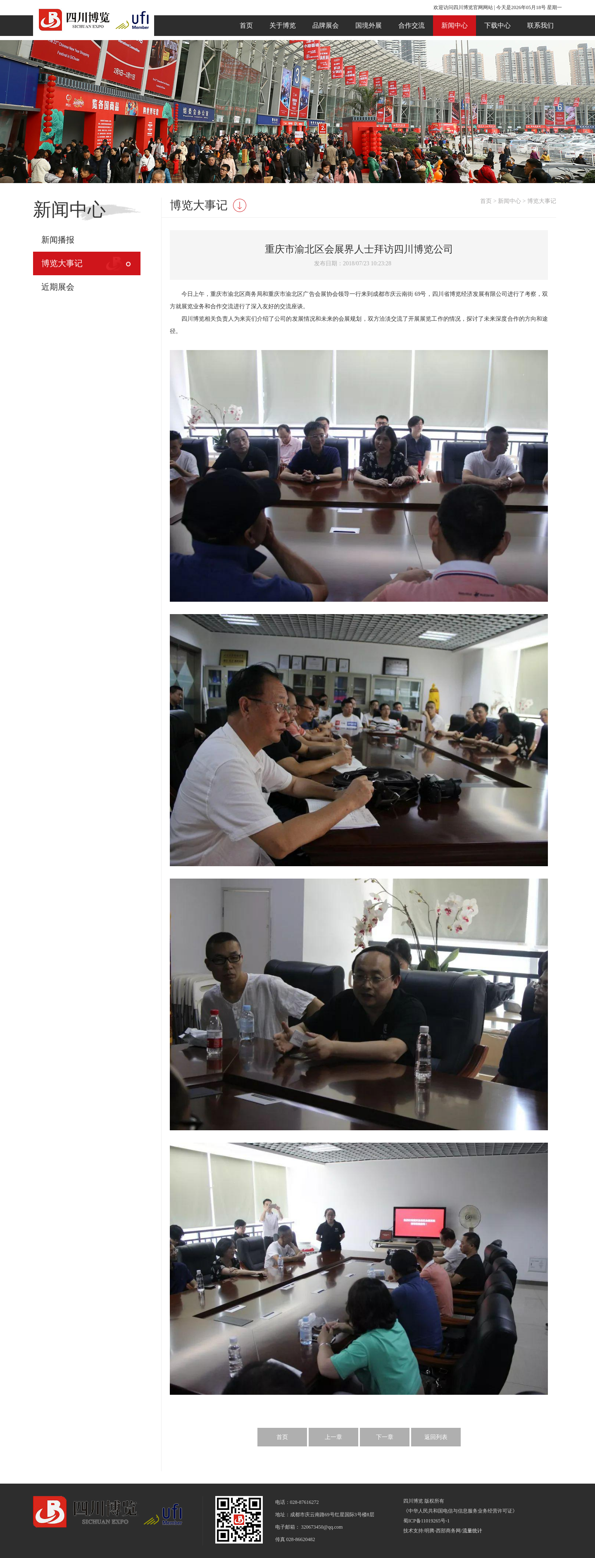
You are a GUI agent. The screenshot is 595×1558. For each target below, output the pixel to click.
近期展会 (57, 286)
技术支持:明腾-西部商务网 (432, 1531)
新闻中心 (454, 25)
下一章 (384, 1437)
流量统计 (472, 1531)
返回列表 (435, 1437)
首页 (246, 25)
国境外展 (368, 25)
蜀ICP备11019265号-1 (426, 1521)
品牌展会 (325, 25)
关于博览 (282, 25)
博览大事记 (62, 263)
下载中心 (497, 25)
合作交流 (411, 25)
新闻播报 (57, 239)
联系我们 (540, 25)
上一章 (333, 1437)
